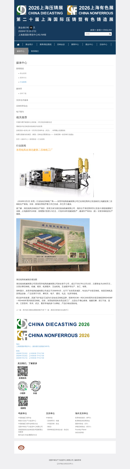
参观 (99, 30)
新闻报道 (20, 68)
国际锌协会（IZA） (82, 424)
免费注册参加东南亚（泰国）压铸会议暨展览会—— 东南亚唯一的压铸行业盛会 (45, 134)
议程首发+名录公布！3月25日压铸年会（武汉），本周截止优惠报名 (40, 130)
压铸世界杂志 (22, 106)
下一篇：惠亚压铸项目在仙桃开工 (56, 310)
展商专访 (23, 78)
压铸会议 (61, 44)
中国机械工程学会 (24, 418)
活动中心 (104, 44)
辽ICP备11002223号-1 (65, 464)
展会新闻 (23, 73)
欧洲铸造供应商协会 (82, 421)
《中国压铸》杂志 (52, 424)
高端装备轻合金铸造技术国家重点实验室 (30, 431)
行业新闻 (23, 82)
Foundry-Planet (80, 430)
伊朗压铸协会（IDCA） (83, 427)
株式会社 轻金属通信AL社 (27, 435)
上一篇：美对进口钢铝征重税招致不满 (30, 310)
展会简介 (29, 44)
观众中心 (89, 44)
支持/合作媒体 (22, 100)
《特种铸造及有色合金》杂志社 (57, 430)
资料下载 (23, 93)
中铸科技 (49, 418)
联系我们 (35, 51)
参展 (92, 30)
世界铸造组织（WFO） (83, 418)
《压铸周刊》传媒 (52, 421)
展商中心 (75, 44)
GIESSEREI (79, 433)
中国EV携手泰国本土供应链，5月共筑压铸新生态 (34, 122)
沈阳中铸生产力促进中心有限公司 (30, 427)
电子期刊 (20, 112)
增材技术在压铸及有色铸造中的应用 (29, 126)
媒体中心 (21, 51)
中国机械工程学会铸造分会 (28, 424)
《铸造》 (49, 427)
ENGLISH (107, 30)
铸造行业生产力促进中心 (27, 421)
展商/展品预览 (46, 44)
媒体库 (19, 89)
